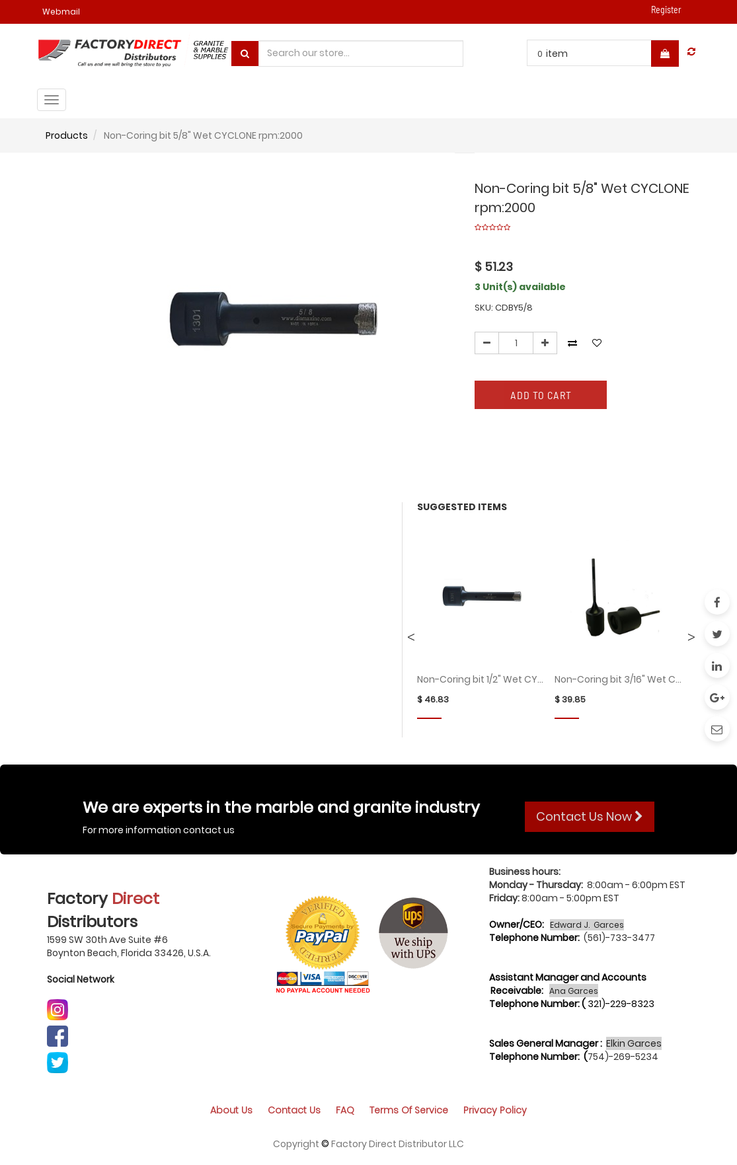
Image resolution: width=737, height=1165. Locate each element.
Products (67, 135)
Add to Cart (541, 395)
